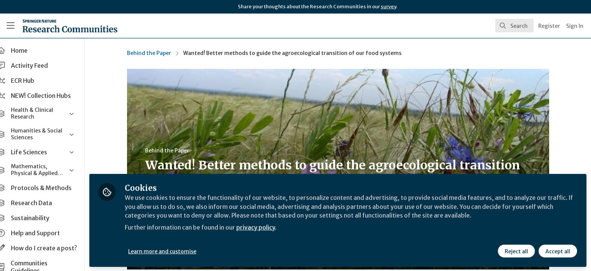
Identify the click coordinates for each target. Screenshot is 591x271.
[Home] (60, 25)
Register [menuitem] (549, 26)
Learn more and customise (174, 251)
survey (388, 6)
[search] (514, 25)
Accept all (557, 251)
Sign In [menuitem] (574, 26)
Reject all (516, 251)
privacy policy (268, 227)
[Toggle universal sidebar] (10, 25)
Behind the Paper (155, 53)
